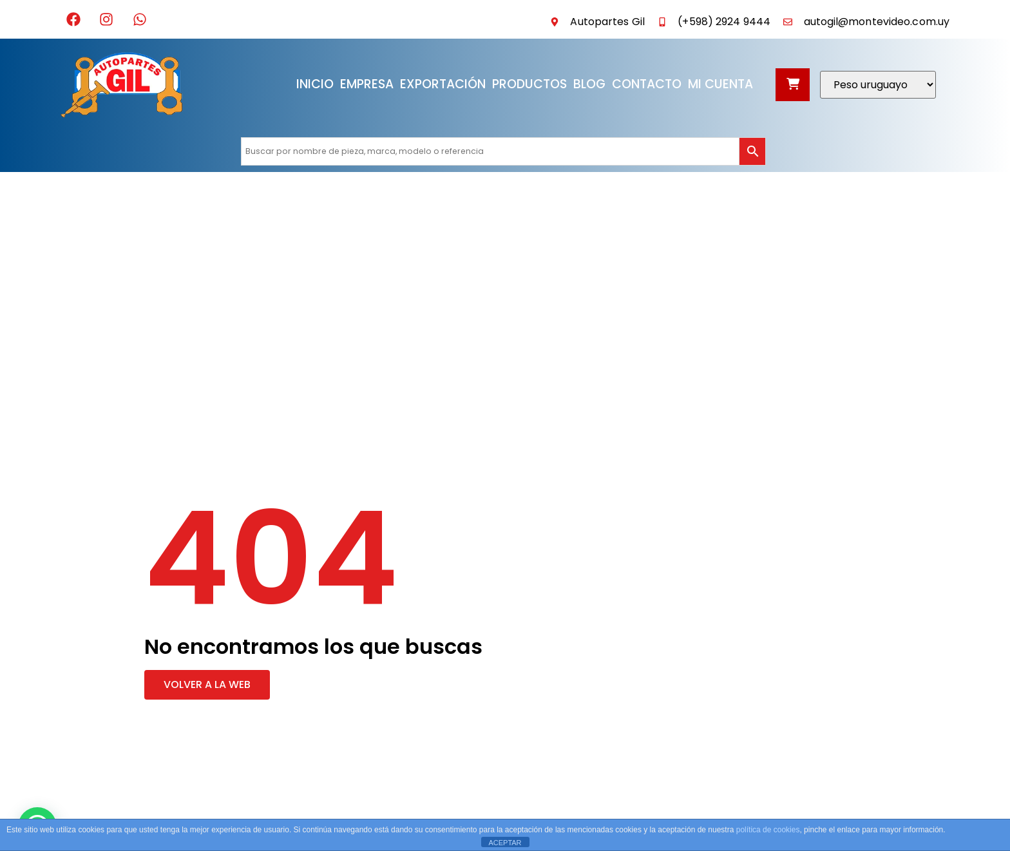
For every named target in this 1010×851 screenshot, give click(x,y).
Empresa (367, 84)
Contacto (646, 84)
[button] (207, 685)
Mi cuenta (720, 84)
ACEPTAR (504, 842)
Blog (589, 84)
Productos (529, 84)
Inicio (315, 84)
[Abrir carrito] (793, 84)
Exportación (443, 84)
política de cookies (768, 829)
